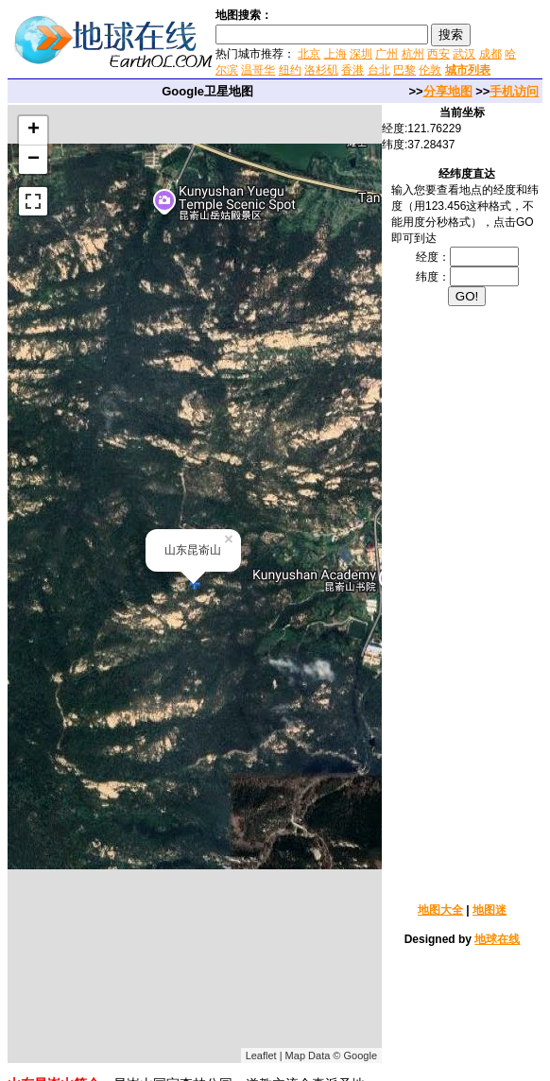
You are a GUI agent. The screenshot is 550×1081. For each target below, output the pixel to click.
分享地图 (448, 91)
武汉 (464, 53)
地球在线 (497, 939)
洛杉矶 (321, 70)
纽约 (290, 70)
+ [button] (33, 130)
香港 (352, 70)
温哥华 (258, 70)
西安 (438, 53)
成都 (490, 53)
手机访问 (514, 91)
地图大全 (440, 910)
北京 (309, 53)
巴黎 (404, 70)
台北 (379, 70)
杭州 (413, 53)
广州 (386, 53)
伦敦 (430, 70)
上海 (335, 53)
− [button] (33, 160)
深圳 (361, 53)
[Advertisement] (466, 602)
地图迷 (490, 910)
